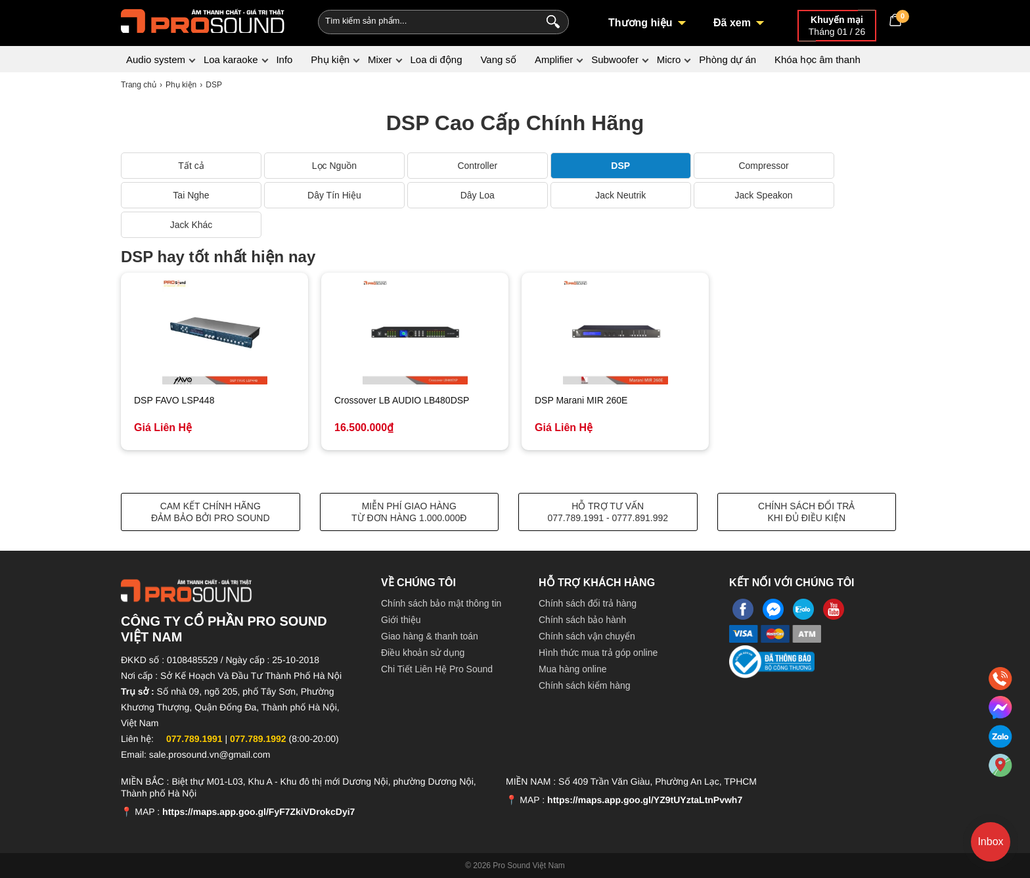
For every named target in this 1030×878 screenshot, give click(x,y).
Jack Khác (191, 225)
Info (284, 59)
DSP (620, 165)
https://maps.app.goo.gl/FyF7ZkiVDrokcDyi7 (258, 811)
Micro (669, 59)
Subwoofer (614, 59)
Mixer (380, 59)
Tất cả (191, 165)
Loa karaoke (231, 59)
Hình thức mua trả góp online (598, 652)
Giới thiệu (401, 619)
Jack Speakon (764, 195)
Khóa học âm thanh (817, 59)
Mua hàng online (573, 669)
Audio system (155, 59)
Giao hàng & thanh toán (429, 636)
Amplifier (554, 59)
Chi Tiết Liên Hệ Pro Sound (437, 669)
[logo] (203, 20)
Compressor (763, 165)
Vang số (498, 59)
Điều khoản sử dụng (422, 652)
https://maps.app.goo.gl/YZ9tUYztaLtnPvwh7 (644, 800)
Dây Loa (477, 195)
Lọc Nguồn (334, 165)
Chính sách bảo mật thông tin (441, 603)
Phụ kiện (330, 59)
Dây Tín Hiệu (334, 195)
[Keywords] (422, 20)
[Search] (550, 20)
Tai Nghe (191, 195)
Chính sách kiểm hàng (585, 685)
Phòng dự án (727, 59)
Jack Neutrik (620, 195)
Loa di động (436, 59)
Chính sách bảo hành (582, 619)
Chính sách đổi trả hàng (588, 603)
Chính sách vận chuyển (587, 636)
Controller (477, 165)
